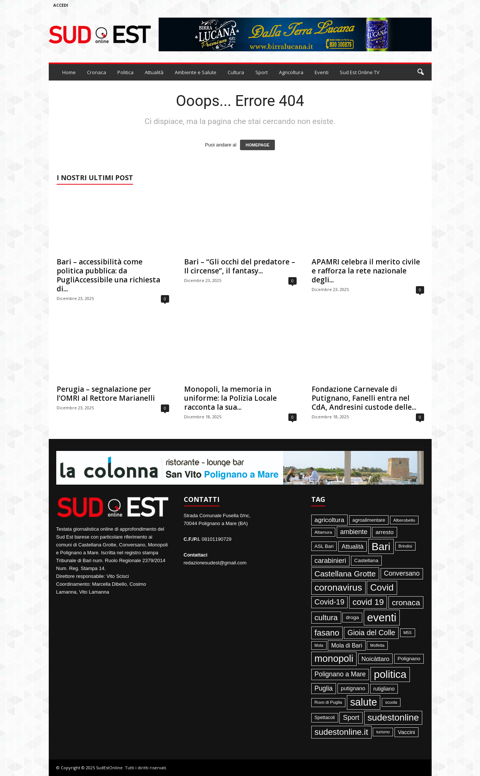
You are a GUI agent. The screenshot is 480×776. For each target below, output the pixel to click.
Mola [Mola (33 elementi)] (319, 645)
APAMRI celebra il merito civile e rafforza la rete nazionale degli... (366, 271)
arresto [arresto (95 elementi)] (384, 532)
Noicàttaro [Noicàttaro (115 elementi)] (376, 658)
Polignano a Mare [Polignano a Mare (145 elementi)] (340, 674)
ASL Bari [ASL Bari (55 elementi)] (324, 546)
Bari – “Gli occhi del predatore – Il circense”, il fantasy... (239, 266)
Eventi (321, 72)
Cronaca (96, 72)
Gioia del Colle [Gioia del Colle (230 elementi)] (371, 632)
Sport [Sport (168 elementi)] (351, 717)
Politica (125, 72)
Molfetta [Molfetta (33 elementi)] (377, 645)
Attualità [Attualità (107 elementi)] (352, 546)
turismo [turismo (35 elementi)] (383, 732)
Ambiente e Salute (195, 72)
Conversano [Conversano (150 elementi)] (402, 573)
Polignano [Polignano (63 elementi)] (409, 658)
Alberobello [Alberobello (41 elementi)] (404, 520)
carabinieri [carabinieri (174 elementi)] (330, 560)
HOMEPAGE (257, 145)
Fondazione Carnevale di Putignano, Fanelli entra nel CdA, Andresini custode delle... (364, 398)
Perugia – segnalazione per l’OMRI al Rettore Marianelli (106, 393)
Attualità (154, 72)
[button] (420, 72)
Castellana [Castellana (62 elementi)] (366, 560)
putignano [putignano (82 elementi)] (353, 688)
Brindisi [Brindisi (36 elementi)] (405, 546)
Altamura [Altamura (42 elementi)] (323, 532)
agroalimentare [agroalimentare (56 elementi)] (369, 520)
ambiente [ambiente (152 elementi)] (354, 532)
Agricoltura (291, 72)
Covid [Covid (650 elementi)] (382, 587)
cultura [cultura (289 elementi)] (326, 617)
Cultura (236, 72)
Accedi (60, 5)
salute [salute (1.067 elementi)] (363, 702)
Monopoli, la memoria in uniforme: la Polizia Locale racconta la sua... (230, 398)
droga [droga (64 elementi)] (352, 617)
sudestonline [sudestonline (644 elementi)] (393, 717)
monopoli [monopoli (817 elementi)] (334, 658)
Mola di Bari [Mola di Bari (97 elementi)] (346, 645)
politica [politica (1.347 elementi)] (390, 674)
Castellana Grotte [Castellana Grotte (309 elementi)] (345, 573)
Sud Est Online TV (360, 72)
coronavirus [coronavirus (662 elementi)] (338, 587)
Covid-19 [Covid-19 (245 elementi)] (330, 602)
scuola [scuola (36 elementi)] (391, 702)
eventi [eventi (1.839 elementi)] (381, 617)
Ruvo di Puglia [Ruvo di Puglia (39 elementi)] (328, 702)
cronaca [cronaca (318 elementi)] (406, 602)
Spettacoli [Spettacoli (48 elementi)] (325, 717)
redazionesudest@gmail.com (215, 563)
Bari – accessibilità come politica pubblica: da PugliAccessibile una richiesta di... (108, 275)
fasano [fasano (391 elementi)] (327, 632)
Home (69, 72)
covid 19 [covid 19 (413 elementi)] (368, 602)
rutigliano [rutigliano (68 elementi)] (384, 689)
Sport (261, 72)
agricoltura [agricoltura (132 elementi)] (329, 520)
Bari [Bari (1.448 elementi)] (381, 546)
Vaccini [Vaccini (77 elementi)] (406, 732)
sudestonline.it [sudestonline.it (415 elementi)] (341, 732)
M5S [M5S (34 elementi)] (408, 632)
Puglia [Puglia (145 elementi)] (324, 688)
